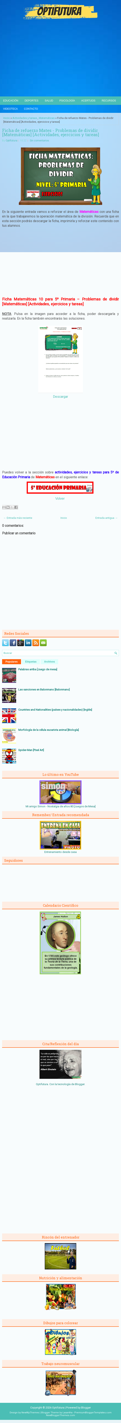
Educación (10, 100)
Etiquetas (31, 661)
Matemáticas (47, 118)
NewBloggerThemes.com (60, 1415)
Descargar (60, 397)
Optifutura (11, 140)
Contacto (31, 108)
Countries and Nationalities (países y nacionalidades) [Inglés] (55, 709)
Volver (59, 498)
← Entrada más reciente (17, 517)
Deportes (31, 100)
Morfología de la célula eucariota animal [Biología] (48, 729)
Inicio (6, 118)
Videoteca (10, 108)
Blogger (79, 1084)
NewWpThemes (30, 1412)
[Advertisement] (60, 65)
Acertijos (88, 100)
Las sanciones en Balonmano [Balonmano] (44, 689)
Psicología (67, 100)
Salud (49, 100)
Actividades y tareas (24, 118)
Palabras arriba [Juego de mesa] (37, 669)
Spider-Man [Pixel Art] (31, 750)
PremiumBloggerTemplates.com (93, 1412)
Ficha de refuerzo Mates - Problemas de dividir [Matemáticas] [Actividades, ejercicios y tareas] (50, 132)
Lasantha (67, 1412)
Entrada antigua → (106, 517)
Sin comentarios (39, 140)
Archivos (49, 661)
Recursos (109, 100)
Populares (11, 661)
